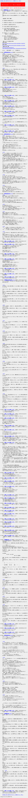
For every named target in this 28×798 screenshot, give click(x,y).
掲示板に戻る (2, 0)
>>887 (3, 596)
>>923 (3, 211)
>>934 (3, 393)
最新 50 (15, 0)
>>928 (3, 641)
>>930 (3, 361)
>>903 (6, 770)
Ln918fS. (8, 539)
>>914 (3, 135)
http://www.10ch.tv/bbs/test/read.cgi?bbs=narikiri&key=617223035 (13, 45)
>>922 (3, 204)
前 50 (8, 0)
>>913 (3, 285)
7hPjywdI (8, 52)
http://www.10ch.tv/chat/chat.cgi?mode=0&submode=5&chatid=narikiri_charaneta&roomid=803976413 (14, 48)
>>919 (3, 185)
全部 (6, 0)
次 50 (10, 0)
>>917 (3, 152)
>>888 (3, 604)
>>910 (3, 53)
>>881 (3, 579)
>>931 (3, 373)
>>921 (3, 194)
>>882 (3, 587)
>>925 (3, 231)
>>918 (3, 174)
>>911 (3, 68)
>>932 (3, 694)
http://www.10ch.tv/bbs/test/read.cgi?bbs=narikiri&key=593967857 (13, 43)
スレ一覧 (18, 0)
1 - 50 (13, 0)
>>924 (3, 226)
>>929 (3, 343)
